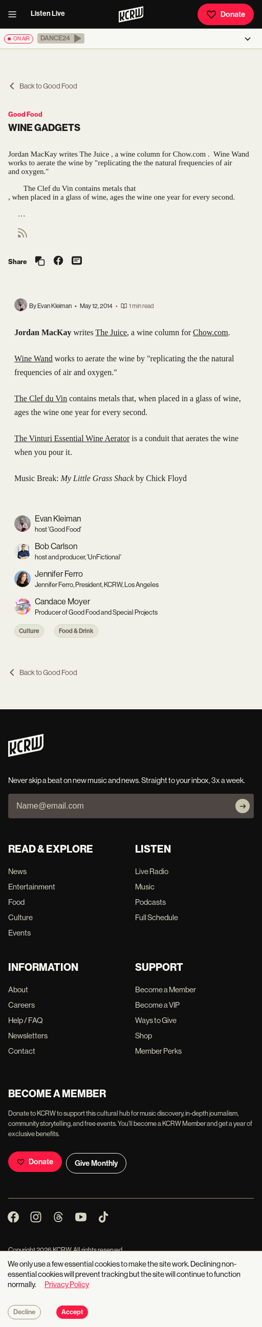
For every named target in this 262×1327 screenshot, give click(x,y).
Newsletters (28, 1035)
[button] (60, 38)
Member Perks (158, 1051)
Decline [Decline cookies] (24, 1312)
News (17, 871)
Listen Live (48, 13)
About (18, 989)
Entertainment (31, 886)
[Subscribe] (242, 806)
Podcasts (150, 902)
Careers (21, 1004)
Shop (143, 1035)
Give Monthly (96, 1163)
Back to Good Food (42, 86)
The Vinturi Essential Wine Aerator (71, 438)
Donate (225, 14)
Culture (29, 631)
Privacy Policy (67, 1284)
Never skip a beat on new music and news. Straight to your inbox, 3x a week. (126, 780)
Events (19, 932)
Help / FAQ (25, 1020)
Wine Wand (33, 358)
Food (16, 902)
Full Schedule (156, 917)
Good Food (25, 114)
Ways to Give (156, 1020)
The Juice (111, 332)
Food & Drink (76, 631)
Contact (21, 1051)
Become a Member (165, 989)
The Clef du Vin (40, 398)
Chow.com (210, 332)
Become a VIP (157, 1004)
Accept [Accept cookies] (72, 1312)
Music (145, 886)
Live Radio (151, 871)
